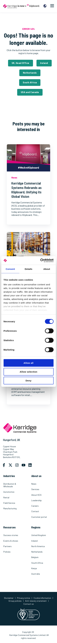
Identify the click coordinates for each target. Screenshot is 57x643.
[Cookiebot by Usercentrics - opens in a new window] (41, 261)
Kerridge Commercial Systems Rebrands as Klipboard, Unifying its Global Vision (26, 189)
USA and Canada (30, 92)
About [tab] (46, 269)
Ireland (44, 63)
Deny (28, 380)
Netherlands (30, 72)
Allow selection (28, 371)
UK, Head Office (20, 63)
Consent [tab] (10, 269)
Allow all (28, 362)
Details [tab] (28, 269)
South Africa (30, 82)
